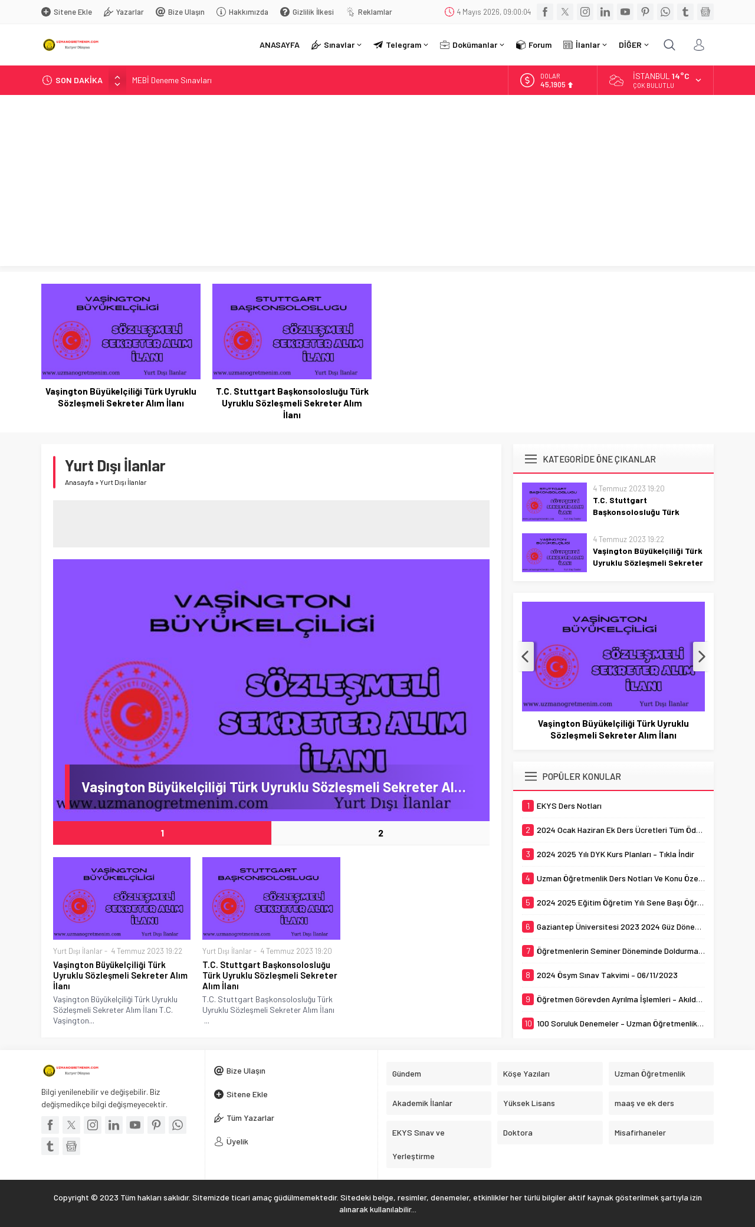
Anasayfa (79, 482)
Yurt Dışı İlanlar (78, 951)
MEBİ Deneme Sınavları (172, 80)
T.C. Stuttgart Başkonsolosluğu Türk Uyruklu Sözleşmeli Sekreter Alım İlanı (292, 403)
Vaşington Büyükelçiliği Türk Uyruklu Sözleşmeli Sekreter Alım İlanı (120, 397)
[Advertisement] (377, 183)
